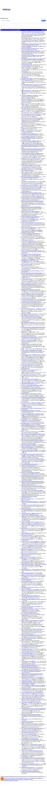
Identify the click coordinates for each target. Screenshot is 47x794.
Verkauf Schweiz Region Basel (28, 721)
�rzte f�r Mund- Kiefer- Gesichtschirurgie (30, 37)
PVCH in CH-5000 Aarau (27, 562)
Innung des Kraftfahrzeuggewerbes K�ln (30, 450)
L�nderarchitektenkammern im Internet (29, 501)
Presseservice (26, 779)
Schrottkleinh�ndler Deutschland (28, 581)
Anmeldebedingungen (20, 778)
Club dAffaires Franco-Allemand (28, 237)
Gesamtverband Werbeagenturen (28, 410)
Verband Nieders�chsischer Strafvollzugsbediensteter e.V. (33, 692)
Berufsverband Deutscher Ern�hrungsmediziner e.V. (32, 140)
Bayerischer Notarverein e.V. (27, 99)
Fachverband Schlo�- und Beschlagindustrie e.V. (31, 379)
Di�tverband (24, 331)
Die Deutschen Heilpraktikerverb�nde (29, 340)
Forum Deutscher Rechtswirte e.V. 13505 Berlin (31, 382)
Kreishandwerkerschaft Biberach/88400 (29, 496)
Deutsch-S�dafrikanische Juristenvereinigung (31, 270)
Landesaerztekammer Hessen (27, 508)
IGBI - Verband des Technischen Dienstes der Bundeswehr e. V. (34, 440)
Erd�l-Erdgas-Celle (26, 367)
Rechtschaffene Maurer (26, 569)
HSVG (23, 431)
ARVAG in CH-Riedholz (26, 67)
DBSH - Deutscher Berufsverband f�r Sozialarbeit (32, 250)
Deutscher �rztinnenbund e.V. (28, 278)
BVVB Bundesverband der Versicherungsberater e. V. (32, 233)
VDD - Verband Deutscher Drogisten (29, 638)
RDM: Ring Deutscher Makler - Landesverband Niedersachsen (34, 564)
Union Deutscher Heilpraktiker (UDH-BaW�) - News (32, 606)
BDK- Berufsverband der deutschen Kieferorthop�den (32, 118)
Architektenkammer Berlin (27, 64)
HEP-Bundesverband (26, 423)
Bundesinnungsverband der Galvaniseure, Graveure (32, 192)
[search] (21, 20)
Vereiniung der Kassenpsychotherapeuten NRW (31, 714)
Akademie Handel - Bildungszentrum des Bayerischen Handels (34, 43)
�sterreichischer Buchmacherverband (29, 553)
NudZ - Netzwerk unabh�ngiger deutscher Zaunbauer (32, 545)
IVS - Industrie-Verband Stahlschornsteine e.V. (31, 464)
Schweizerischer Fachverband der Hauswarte (30, 587)
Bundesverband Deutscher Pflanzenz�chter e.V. (31, 211)
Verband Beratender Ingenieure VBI (29, 655)
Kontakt (31, 779)
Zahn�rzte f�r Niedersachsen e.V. (28, 767)
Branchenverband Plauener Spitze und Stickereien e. (32, 176)
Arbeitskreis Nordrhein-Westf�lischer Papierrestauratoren (33, 55)
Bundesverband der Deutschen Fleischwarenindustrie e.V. (33, 200)
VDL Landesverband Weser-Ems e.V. (29, 652)
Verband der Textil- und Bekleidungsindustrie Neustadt (32, 673)
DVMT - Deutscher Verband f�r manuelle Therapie (32, 350)
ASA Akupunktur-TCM (26, 71)
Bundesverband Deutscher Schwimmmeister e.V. (31, 216)
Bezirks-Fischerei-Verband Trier (28, 164)
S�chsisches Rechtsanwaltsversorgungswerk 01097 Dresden (33, 575)
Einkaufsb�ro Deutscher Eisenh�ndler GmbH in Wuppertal (33, 354)
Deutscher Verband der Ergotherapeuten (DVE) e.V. (32, 302)
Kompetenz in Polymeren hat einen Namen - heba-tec (32, 485)
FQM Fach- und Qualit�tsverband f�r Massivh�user (32, 385)
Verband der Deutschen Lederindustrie (29, 664)
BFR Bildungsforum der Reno (27, 169)
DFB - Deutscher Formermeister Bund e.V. (30, 313)
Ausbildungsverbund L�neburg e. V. (29, 79)
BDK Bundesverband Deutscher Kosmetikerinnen (31, 114)
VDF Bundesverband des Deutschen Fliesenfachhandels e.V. (33, 645)
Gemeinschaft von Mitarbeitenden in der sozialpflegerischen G (34, 396)
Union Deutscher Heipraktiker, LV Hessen (30, 608)
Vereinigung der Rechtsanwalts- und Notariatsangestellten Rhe (34, 708)
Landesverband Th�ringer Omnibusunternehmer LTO (32, 524)
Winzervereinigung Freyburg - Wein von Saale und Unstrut (33, 757)
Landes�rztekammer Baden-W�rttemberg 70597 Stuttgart (33, 504)
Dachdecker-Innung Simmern (27, 245)
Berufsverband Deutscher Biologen (28, 137)
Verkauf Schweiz (25, 718)
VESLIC (23, 723)
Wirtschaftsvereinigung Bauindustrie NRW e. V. (31, 763)
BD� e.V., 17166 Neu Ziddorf (28, 130)
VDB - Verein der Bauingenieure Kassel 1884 (30, 634)
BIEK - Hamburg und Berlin (27, 172)
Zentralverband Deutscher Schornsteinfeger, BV (31, 771)
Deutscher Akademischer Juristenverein (29, 284)
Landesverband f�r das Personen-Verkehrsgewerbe (32, 521)
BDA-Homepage (25, 107)
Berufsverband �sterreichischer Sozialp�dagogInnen (32, 153)
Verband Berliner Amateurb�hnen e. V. (29, 661)
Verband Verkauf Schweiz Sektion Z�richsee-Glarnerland (33, 695)
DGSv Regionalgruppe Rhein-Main (28, 322)
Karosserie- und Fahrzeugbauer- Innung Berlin (31, 472)
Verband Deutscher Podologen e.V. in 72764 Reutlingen (32, 677)
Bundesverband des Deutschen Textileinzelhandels (31, 206)
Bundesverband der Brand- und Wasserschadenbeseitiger (33, 197)
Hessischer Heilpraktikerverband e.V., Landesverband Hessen (33, 425)
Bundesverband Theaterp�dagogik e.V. (29, 227)
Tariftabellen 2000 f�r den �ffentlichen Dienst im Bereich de (34, 599)
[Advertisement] (29, 9)
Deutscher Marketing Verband (27, 299)
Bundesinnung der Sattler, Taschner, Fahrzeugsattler (32, 187)
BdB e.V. (23, 111)
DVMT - (23, 348)
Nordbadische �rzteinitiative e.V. (28, 539)
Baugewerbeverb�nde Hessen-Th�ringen (30, 95)
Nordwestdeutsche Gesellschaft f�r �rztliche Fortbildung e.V (34, 541)
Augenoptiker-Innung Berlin (27, 78)
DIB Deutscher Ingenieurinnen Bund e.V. (30, 336)
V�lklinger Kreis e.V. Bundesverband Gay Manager (32, 744)
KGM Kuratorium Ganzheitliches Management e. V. (32, 475)
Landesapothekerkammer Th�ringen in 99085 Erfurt (32, 513)
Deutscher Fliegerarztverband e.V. (28, 289)
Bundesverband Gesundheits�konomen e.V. (30, 218)
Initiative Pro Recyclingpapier (27, 446)
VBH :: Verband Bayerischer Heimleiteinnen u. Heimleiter (33, 620)
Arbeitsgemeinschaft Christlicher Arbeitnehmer (31, 50)
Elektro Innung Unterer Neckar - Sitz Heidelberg (31, 364)
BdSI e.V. (23, 127)
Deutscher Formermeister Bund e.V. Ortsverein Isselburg (33, 294)
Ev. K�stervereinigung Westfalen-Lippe (29, 375)
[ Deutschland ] (6, 780)
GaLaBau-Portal (25, 393)
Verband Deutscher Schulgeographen (29, 682)
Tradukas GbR (24, 601)
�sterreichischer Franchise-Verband (29, 557)
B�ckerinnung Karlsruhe (27, 90)
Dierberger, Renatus (25, 344)
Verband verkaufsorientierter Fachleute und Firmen (31, 698)
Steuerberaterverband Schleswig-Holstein (30, 595)
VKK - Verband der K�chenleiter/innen (29, 734)
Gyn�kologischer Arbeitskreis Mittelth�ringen (31, 420)
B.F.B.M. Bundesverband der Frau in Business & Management (34, 84)
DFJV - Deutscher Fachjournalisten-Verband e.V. (31, 316)
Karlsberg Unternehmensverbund (28, 466)
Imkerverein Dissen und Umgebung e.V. (29, 444)
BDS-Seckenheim (25, 123)
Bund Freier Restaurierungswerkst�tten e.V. (30, 185)
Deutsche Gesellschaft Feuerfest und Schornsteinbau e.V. (33, 273)
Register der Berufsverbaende (27, 572)
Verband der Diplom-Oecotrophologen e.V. (30, 667)
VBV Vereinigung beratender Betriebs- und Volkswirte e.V (33, 628)
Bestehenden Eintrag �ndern (9, 778)
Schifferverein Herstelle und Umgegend (29, 578)
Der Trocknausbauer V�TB (27, 264)
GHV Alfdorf (24, 419)
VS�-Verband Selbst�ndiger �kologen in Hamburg (32, 750)
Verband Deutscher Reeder (27, 680)
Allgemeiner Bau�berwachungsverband (29, 46)
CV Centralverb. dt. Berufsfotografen (29, 241)
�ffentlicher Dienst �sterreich (28, 549)
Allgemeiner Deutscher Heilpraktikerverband (30, 48)
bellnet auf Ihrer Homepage (18, 779)
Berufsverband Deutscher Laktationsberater (30, 145)
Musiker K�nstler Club (26, 532)
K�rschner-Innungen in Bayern (28, 498)
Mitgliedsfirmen (25, 528)
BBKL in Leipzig (25, 103)
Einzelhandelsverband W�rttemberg (29, 359)
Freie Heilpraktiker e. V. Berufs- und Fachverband (31, 387)
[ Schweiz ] (16, 780)
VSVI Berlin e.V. (25, 755)
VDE (23, 640)
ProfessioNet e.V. (25, 558)
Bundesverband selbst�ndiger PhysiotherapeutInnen (32, 222)
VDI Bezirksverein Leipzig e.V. (28, 649)
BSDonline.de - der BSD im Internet (29, 181)
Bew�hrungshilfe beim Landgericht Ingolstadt (31, 158)
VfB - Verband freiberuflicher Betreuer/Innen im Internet (33, 728)
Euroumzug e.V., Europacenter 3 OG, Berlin (30, 369)
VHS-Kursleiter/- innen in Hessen (28, 731)
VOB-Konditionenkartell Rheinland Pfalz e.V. (30, 739)
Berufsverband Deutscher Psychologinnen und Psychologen (33, 148)
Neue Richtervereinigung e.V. (27, 535)
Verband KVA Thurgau (26, 688)
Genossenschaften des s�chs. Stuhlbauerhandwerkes (32, 408)
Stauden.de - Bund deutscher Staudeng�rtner (30, 589)
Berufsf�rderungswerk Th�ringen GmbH (30, 133)
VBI (22, 624)
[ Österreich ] (12, 780)
